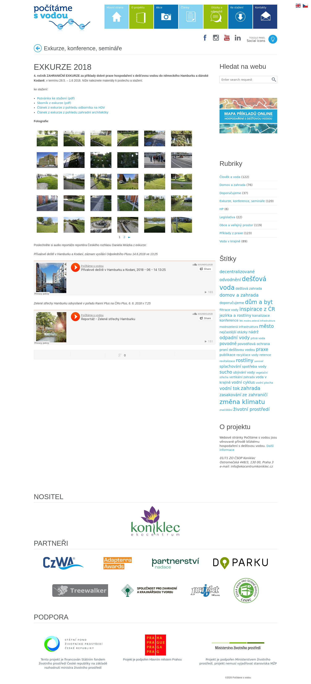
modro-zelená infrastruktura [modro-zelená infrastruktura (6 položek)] (259, 320)
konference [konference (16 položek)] (229, 320)
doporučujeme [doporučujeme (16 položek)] (232, 303)
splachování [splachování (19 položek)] (230, 366)
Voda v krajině (230, 241)
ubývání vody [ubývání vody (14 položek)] (244, 372)
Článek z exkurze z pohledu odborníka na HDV (71, 107)
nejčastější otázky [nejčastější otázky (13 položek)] (234, 332)
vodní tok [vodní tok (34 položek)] (230, 388)
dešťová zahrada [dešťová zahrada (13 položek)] (248, 289)
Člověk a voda (230, 177)
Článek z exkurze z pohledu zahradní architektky (72, 112)
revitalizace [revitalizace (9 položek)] (227, 361)
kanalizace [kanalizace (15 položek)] (261, 316)
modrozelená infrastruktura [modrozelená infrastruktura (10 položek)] (239, 326)
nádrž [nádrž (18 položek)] (253, 332)
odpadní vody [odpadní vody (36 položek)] (235, 337)
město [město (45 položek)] (266, 326)
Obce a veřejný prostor (236, 225)
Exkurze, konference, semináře (242, 201)
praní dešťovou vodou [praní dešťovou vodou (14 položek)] (237, 350)
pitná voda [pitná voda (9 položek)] (258, 338)
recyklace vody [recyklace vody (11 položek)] (247, 355)
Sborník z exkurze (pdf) (54, 103)
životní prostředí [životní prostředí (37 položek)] (251, 409)
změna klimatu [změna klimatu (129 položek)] (242, 401)
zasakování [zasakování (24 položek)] (230, 395)
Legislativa (227, 217)
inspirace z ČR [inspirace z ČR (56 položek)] (257, 309)
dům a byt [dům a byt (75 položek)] (259, 302)
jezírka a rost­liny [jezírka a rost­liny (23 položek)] (235, 315)
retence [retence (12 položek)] (265, 355)
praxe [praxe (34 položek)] (262, 349)
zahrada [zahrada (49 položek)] (250, 388)
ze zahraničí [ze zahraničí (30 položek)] (254, 394)
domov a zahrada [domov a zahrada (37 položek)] (239, 295)
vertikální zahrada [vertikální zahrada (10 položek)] (242, 377)
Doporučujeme (230, 193)
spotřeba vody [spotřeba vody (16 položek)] (254, 367)
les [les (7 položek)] (241, 320)
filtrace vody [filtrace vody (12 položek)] (229, 309)
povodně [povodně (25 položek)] (228, 343)
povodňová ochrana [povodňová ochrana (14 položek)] (254, 344)
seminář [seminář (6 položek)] (258, 361)
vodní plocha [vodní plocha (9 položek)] (264, 382)
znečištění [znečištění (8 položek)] (226, 410)
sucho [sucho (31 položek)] (226, 372)
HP (221, 209)
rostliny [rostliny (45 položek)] (244, 360)
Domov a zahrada (233, 185)
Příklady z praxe (231, 233)
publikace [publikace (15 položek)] (227, 355)
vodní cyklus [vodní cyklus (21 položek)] (243, 382)
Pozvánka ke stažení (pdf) (56, 98)
